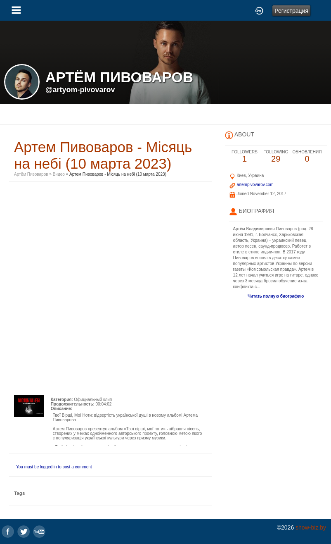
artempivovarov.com (254, 184)
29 (275, 156)
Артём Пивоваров (31, 174)
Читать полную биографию (276, 296)
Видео (59, 174)
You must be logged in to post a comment (54, 467)
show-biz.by (311, 527)
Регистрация (291, 10)
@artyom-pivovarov (80, 90)
